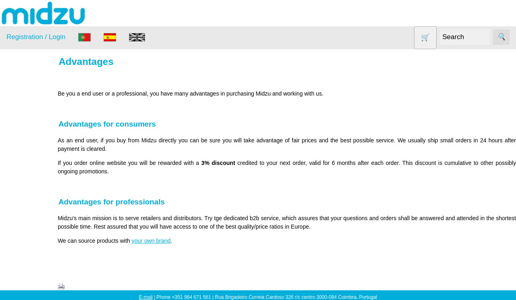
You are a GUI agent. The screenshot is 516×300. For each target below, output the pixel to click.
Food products (35, 166)
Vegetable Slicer (38, 228)
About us (37, 286)
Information (20, 264)
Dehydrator (31, 135)
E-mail (146, 297)
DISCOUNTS (34, 151)
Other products (36, 182)
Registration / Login (35, 37)
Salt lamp (29, 197)
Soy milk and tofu (39, 213)
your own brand (174, 240)
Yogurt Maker (34, 244)
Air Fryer (28, 120)
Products (17, 100)
